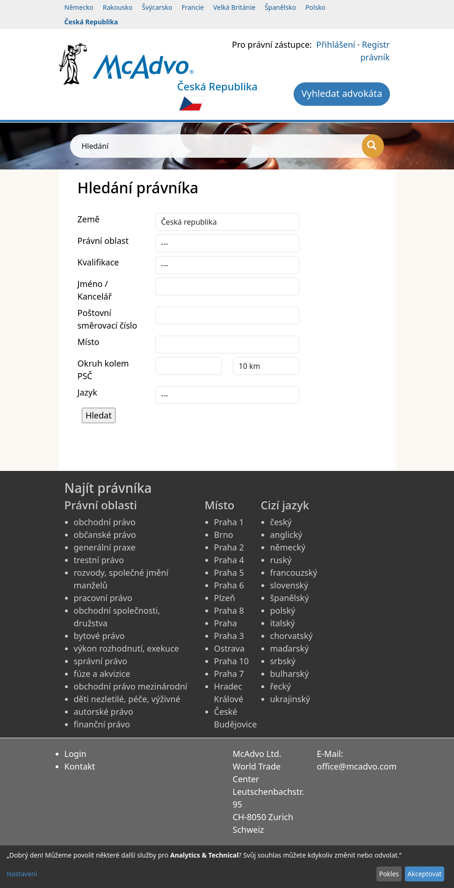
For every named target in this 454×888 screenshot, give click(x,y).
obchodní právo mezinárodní (130, 686)
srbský (283, 661)
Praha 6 (229, 585)
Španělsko (280, 7)
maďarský (289, 648)
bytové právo (99, 635)
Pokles (389, 873)
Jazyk (87, 392)
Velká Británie (234, 7)
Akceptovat (424, 873)
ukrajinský (290, 699)
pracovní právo (103, 597)
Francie (192, 7)
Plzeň (224, 597)
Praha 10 (231, 661)
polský (282, 610)
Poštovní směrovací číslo (107, 319)
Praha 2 (229, 547)
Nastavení (22, 873)
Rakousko (118, 7)
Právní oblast (103, 240)
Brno (223, 534)
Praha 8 (229, 610)
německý (288, 547)
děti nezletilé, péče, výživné (127, 699)
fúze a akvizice (102, 673)
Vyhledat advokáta (341, 93)
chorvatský (291, 635)
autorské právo (103, 711)
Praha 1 (229, 522)
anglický (286, 534)
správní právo (101, 661)
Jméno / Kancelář (95, 290)
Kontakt (80, 766)
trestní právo (99, 559)
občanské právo (105, 534)
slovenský (289, 585)
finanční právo (102, 724)
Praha (225, 623)
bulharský (289, 673)
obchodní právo (105, 522)
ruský (281, 559)
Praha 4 (229, 559)
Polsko (315, 7)
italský (282, 623)
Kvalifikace (98, 262)
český (281, 522)
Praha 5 (229, 572)
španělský (289, 597)
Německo (79, 7)
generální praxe (105, 547)
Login (75, 753)
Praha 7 (229, 673)
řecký (280, 686)
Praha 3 (229, 635)
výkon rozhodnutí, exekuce (127, 648)
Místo (89, 341)
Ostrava (229, 648)
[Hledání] (373, 146)
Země (89, 219)
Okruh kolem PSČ (103, 370)
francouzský (293, 572)
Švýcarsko (157, 7)
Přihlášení (335, 44)
